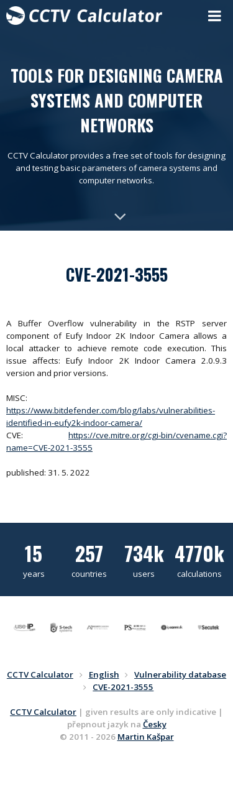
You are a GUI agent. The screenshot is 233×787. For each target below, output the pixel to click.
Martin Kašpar (145, 736)
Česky (155, 724)
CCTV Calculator (43, 711)
